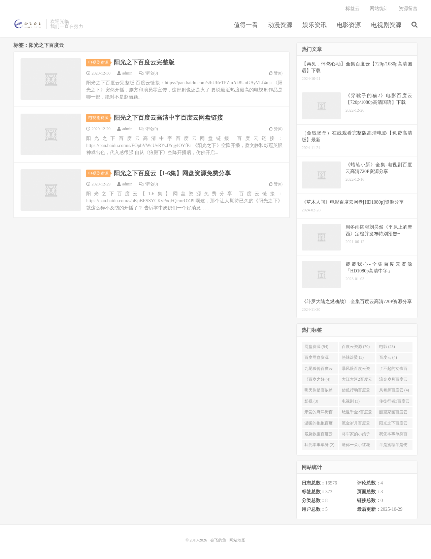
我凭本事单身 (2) (319, 445)
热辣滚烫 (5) (353, 357)
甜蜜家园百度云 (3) (393, 413)
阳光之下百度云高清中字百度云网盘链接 (168, 117)
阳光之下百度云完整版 (144, 62)
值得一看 (246, 25)
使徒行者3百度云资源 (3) (394, 402)
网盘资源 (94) (316, 346)
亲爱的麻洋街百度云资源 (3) (318, 413)
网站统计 (379, 8)
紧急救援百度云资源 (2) (318, 435)
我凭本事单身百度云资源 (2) (393, 435)
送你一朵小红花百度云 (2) (356, 446)
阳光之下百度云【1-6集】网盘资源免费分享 (172, 173)
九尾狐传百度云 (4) (318, 370)
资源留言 (408, 8)
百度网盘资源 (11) (316, 358)
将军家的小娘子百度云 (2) (356, 435)
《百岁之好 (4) (317, 379)
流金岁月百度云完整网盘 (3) (356, 424)
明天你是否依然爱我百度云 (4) (318, 391)
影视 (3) (311, 401)
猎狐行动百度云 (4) (356, 391)
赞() (276, 73)
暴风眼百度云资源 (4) (356, 370)
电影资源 (349, 25)
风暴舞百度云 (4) (394, 390)
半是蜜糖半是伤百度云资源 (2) (393, 446)
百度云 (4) (388, 357)
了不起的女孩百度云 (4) (393, 370)
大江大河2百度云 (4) (357, 380)
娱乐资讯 (314, 25)
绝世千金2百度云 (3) (357, 413)
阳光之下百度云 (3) (393, 424)
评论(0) (148, 73)
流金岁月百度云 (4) (393, 380)
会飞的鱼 (28, 24)
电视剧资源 (386, 25)
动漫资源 (280, 25)
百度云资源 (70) (356, 346)
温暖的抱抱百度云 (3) (318, 424)
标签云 (352, 8)
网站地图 (237, 540)
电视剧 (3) (351, 401)
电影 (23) (387, 346)
